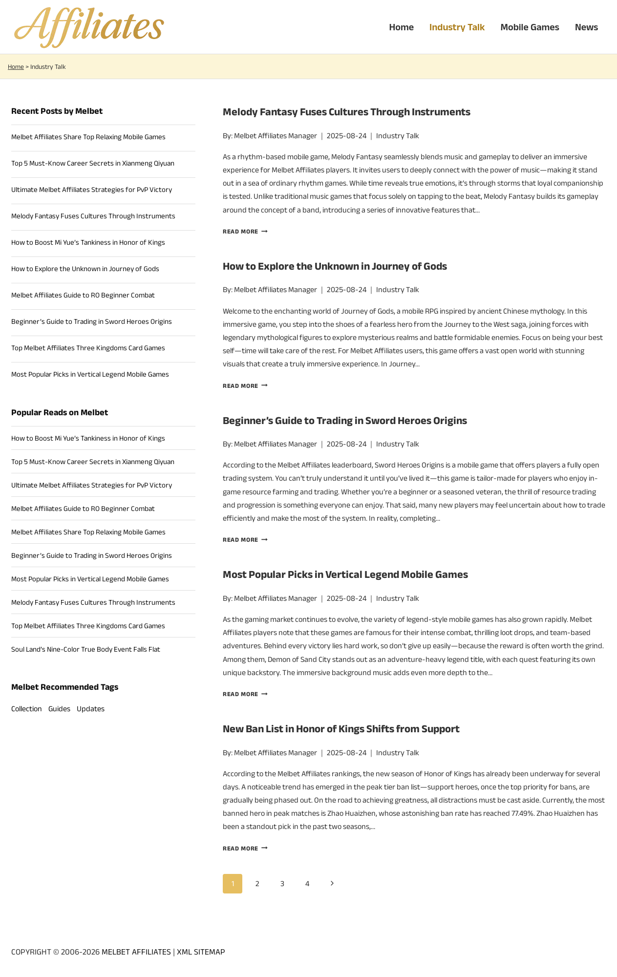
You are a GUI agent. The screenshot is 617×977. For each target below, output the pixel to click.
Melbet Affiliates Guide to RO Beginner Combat (83, 295)
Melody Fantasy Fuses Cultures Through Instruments (346, 111)
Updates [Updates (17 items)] (91, 708)
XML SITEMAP (201, 951)
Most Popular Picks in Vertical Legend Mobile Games (345, 574)
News (586, 26)
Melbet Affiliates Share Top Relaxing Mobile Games (88, 136)
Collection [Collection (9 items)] (26, 708)
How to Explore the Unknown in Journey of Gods (335, 266)
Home (401, 26)
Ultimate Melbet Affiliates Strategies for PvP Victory (91, 189)
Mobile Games (529, 26)
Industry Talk (457, 26)
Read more (245, 231)
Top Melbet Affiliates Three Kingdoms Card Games (88, 347)
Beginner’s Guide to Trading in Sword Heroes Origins (345, 420)
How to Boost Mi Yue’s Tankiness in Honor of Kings (88, 242)
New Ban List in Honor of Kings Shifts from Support (341, 728)
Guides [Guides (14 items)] (59, 708)
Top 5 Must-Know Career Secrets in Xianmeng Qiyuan (92, 163)
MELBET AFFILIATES (136, 951)
